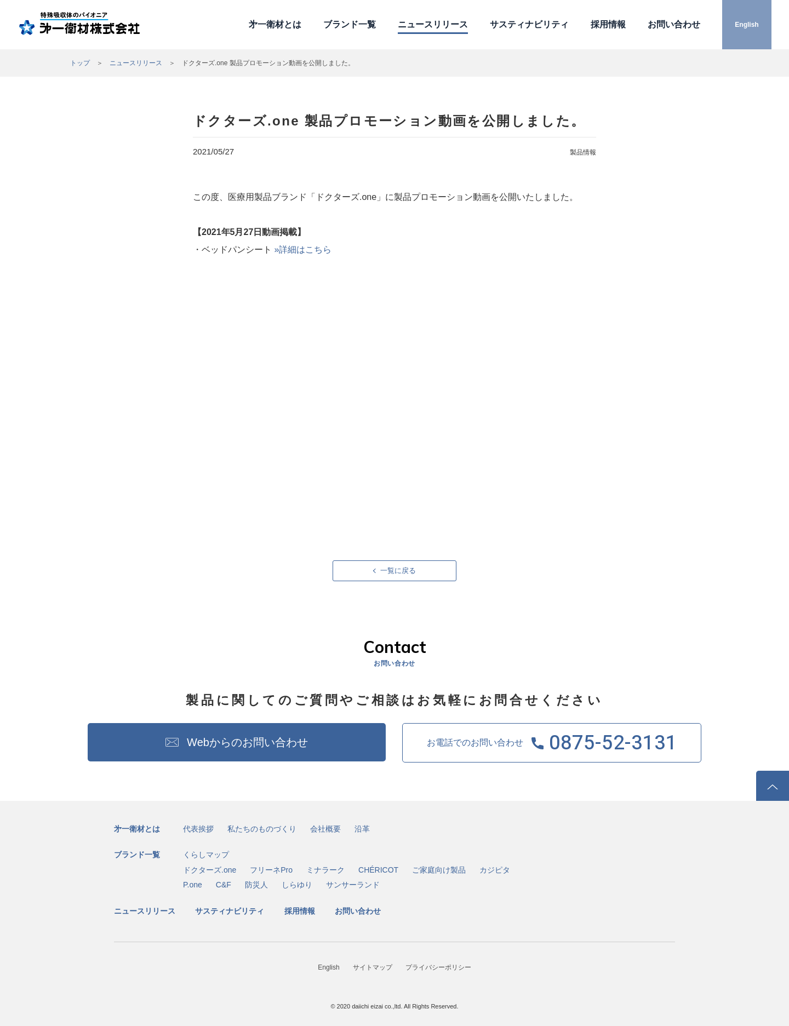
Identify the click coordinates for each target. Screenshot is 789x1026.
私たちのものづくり (261, 828)
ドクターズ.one (209, 869)
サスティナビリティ (529, 24)
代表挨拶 (198, 828)
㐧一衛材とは (275, 24)
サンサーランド (353, 884)
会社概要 (325, 828)
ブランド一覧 (349, 24)
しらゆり (297, 884)
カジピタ (494, 869)
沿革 (362, 828)
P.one (192, 884)
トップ (80, 63)
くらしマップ (206, 854)
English (746, 24)
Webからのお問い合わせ (247, 742)
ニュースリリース (433, 24)
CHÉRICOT (378, 869)
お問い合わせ (674, 24)
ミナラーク (325, 869)
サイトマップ (372, 967)
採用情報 (608, 24)
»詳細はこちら (302, 249)
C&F (223, 884)
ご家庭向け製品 (439, 869)
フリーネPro (271, 869)
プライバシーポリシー (438, 967)
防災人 (256, 884)
